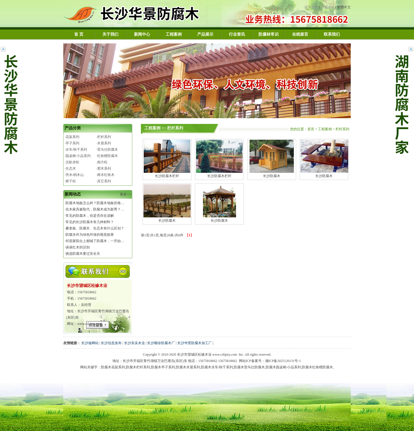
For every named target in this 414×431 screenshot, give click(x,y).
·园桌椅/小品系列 (78, 156)
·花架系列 (72, 137)
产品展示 (205, 34)
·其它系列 (103, 181)
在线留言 (300, 34)
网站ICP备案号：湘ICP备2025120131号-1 (270, 361)
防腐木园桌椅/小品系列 (283, 367)
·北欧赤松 (72, 162)
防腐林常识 (268, 34)
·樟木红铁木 (105, 175)
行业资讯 (237, 34)
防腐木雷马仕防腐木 (249, 367)
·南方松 (102, 162)
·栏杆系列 (103, 137)
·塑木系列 (103, 168)
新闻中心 (142, 34)
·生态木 (70, 168)
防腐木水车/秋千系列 (217, 367)
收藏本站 (328, 7)
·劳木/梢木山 (74, 175)
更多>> (125, 194)
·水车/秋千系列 (76, 150)
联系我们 (332, 34)
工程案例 (174, 34)
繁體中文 (344, 7)
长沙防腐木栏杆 (167, 174)
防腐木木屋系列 (188, 367)
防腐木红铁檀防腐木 (317, 367)
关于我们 (110, 34)
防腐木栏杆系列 (138, 367)
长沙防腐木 (272, 174)
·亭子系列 (72, 143)
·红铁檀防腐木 (107, 156)
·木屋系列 (103, 143)
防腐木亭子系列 (163, 367)
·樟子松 (70, 181)
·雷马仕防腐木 (107, 150)
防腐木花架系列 (113, 367)
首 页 (78, 34)
